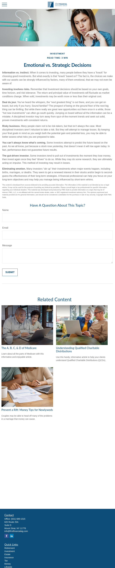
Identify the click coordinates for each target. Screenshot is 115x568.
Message (7, 245)
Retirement (9, 548)
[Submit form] (10, 272)
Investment (9, 551)
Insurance (9, 557)
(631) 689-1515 (18, 519)
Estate (7, 554)
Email (5, 227)
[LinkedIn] (12, 536)
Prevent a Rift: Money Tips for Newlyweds (27, 409)
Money (7, 564)
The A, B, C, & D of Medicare (19, 348)
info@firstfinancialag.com (16, 531)
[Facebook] (6, 536)
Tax (6, 560)
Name (5, 210)
